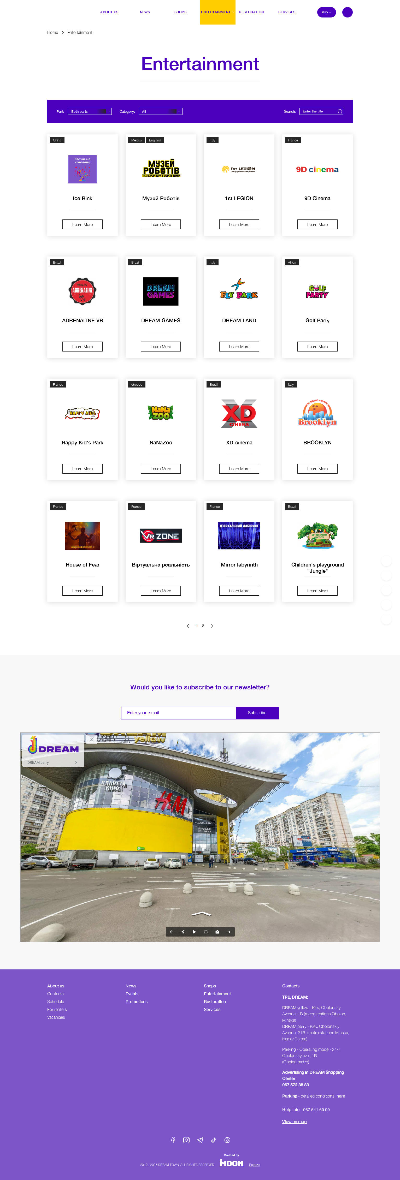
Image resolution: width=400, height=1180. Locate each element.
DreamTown (58, 8)
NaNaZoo (161, 442)
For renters (57, 1009)
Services (212, 1009)
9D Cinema (317, 198)
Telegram (200, 1140)
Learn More (82, 224)
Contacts (55, 993)
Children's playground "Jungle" (317, 567)
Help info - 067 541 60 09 (306, 1109)
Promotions (137, 1001)
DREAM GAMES (160, 320)
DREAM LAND (239, 320)
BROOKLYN (317, 442)
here (341, 1095)
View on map (294, 1121)
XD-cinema (239, 442)
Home (52, 32)
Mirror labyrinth (239, 564)
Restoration (215, 1001)
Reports (254, 1165)
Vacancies (56, 1017)
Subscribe (257, 713)
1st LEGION (239, 198)
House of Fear (82, 564)
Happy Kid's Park (82, 442)
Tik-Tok (213, 1140)
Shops (210, 985)
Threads (227, 1140)
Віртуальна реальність (161, 564)
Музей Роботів (161, 198)
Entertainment (217, 993)
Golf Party (317, 320)
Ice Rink (82, 198)
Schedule (55, 1001)
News (131, 985)
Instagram (186, 1140)
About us (55, 985)
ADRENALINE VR (82, 320)
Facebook (172, 1140)
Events (132, 993)
